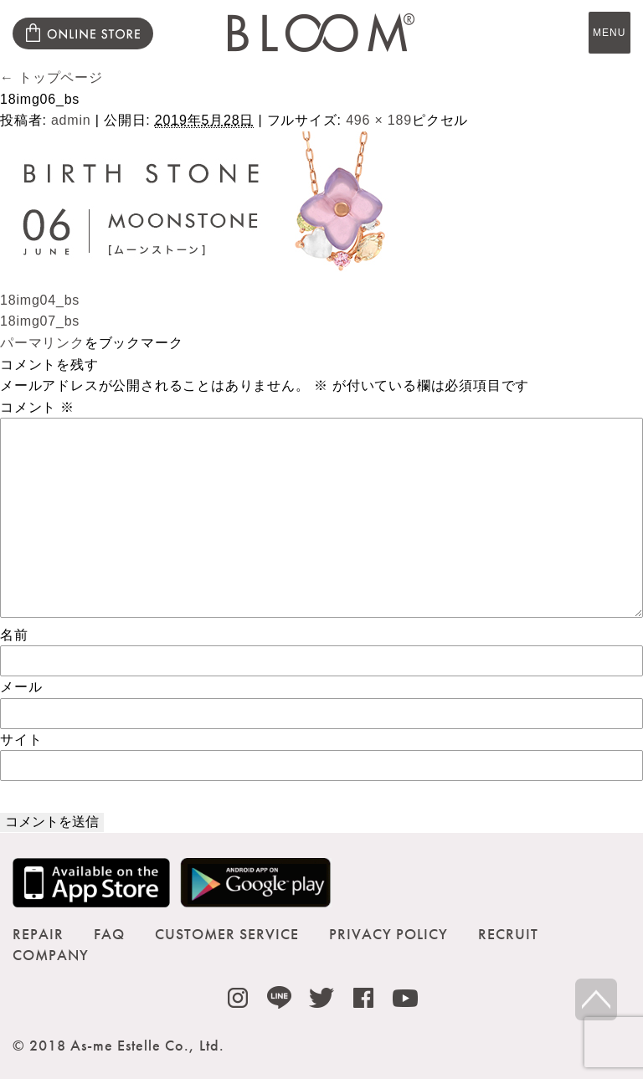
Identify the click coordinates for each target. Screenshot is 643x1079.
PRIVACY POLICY (388, 933)
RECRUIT (508, 933)
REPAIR (38, 933)
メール (21, 687)
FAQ (109, 933)
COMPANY (51, 954)
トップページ (51, 77)
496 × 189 (379, 120)
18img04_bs (40, 300)
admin (71, 120)
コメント (37, 407)
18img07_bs (40, 321)
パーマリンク (42, 343)
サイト (21, 739)
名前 (14, 635)
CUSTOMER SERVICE (227, 933)
